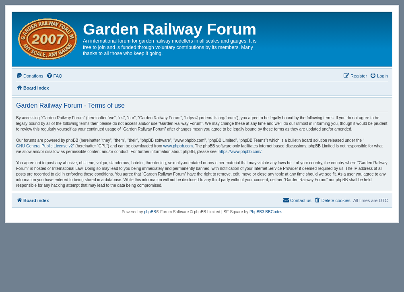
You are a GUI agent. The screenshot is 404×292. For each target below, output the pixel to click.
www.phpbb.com (178, 146)
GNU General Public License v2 (44, 146)
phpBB (150, 212)
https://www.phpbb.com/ (240, 151)
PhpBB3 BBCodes (265, 212)
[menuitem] (29, 76)
